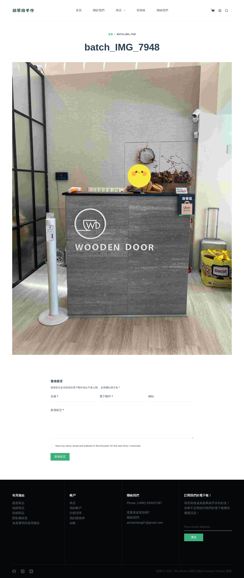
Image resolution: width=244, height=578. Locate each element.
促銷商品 (18, 513)
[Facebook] (14, 571)
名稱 (54, 396)
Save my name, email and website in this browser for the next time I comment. (98, 445)
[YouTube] (31, 571)
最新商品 (18, 503)
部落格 (141, 10)
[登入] (219, 10)
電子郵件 (106, 396)
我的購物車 (77, 518)
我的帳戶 (76, 508)
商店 (121, 10)
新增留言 (57, 410)
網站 (151, 396)
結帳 (73, 523)
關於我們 (98, 10)
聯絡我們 (162, 10)
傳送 (194, 537)
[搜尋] (226, 10)
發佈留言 (60, 456)
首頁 (79, 10)
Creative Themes (214, 571)
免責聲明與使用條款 (26, 523)
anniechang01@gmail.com (145, 522)
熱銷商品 (18, 508)
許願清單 (76, 513)
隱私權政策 (19, 518)
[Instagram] (23, 571)
